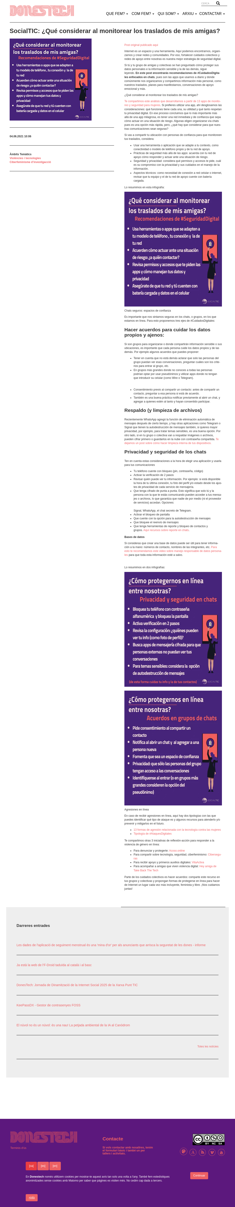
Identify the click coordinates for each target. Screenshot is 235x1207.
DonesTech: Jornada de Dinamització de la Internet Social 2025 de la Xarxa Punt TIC (77, 985)
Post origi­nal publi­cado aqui (141, 45)
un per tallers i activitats (124, 1152)
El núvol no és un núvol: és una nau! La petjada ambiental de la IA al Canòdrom (73, 1025)
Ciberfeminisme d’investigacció (30, 162)
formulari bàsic (115, 1150)
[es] (43, 1170)
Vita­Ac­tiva (198, 862)
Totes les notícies (207, 1046)
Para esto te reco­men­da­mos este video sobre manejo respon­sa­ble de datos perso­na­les (173, 551)
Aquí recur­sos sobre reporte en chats (166, 530)
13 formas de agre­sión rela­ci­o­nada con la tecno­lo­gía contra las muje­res (177, 829)
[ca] (31, 1170)
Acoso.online (177, 850)
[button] (62, 80)
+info (32, 1201)
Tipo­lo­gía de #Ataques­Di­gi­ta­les (153, 833)
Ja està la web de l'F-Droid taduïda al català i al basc (54, 965)
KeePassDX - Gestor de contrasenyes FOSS (49, 1005)
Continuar (199, 1179)
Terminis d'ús (18, 1148)
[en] (55, 1170)
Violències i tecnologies (25, 158)
